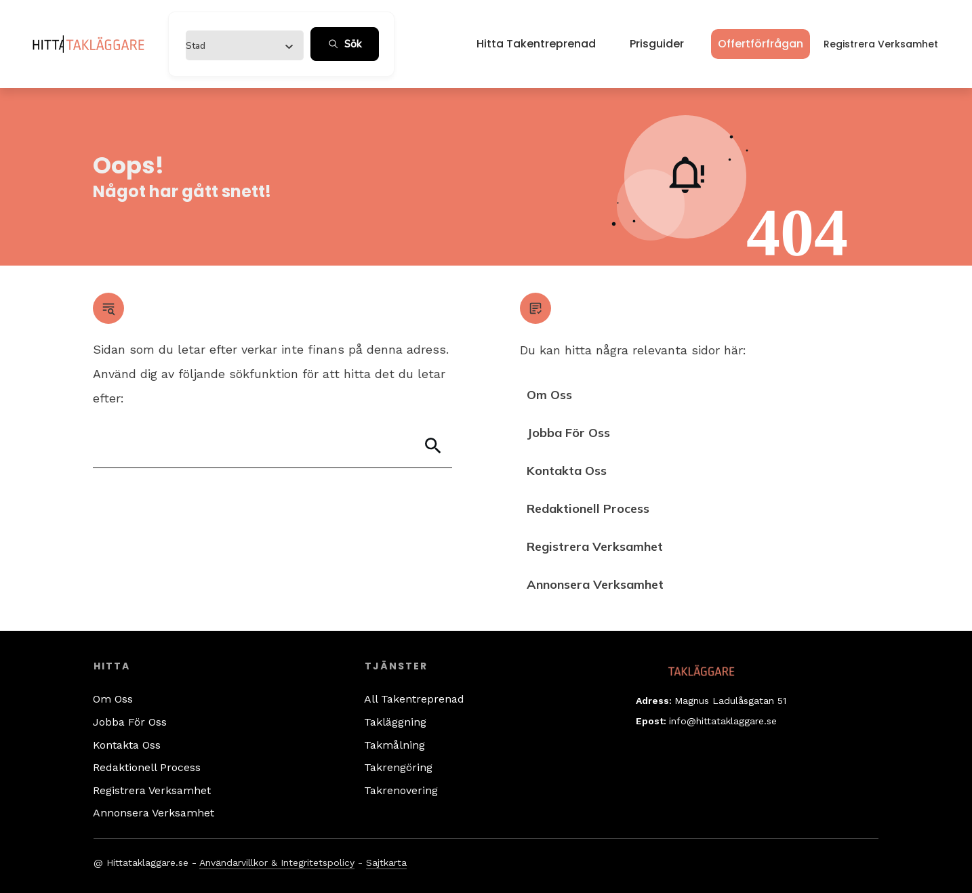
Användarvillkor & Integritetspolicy (277, 862)
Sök (344, 44)
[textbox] (195, 46)
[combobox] (239, 45)
